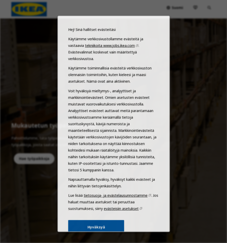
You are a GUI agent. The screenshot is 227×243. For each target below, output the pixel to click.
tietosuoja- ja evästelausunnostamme (115, 201)
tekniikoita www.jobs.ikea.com (110, 58)
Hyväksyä (96, 231)
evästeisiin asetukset (121, 214)
